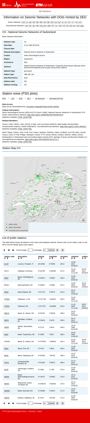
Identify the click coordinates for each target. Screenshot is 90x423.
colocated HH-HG (56, 98)
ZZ (80, 22)
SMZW (6, 398)
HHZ (4, 98)
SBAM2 (7, 391)
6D (37, 26)
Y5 (64, 26)
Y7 (73, 22)
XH (44, 26)
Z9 (71, 26)
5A (34, 22)
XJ (65, 22)
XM (49, 26)
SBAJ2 (6, 313)
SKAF (6, 370)
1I (27, 22)
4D (30, 22)
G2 (59, 22)
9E (48, 22)
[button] (6, 4)
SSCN (6, 362)
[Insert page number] (30, 250)
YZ (76, 22)
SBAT (6, 334)
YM (60, 26)
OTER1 (7, 306)
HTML (20, 117)
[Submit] (51, 250)
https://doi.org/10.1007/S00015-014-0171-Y (42, 139)
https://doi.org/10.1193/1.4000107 (73, 126)
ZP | (78, 26)
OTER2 (7, 299)
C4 (55, 22)
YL (56, 26)
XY (69, 22)
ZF (74, 26)
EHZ (20, 98)
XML (30, 117)
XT (53, 26)
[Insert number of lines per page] (45, 250)
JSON (25, 117)
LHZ (12, 98)
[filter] (7, 258)
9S (52, 22)
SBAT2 (6, 384)
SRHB (6, 327)
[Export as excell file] (57, 250)
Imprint (39, 411)
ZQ (81, 26)
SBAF (6, 278)
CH (23, 22)
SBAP (6, 348)
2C (34, 26)
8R (41, 22)
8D (37, 22)
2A (27, 26)
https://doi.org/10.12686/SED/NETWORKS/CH (45, 115)
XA (41, 26)
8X (45, 22)
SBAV (6, 355)
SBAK (6, 292)
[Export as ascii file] (62, 250)
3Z (30, 26)
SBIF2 (6, 320)
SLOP (6, 264)
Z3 (67, 26)
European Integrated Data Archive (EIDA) (43, 107)
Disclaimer (32, 411)
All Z (29, 98)
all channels (40, 98)
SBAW (6, 377)
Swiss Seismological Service (16, 411)
